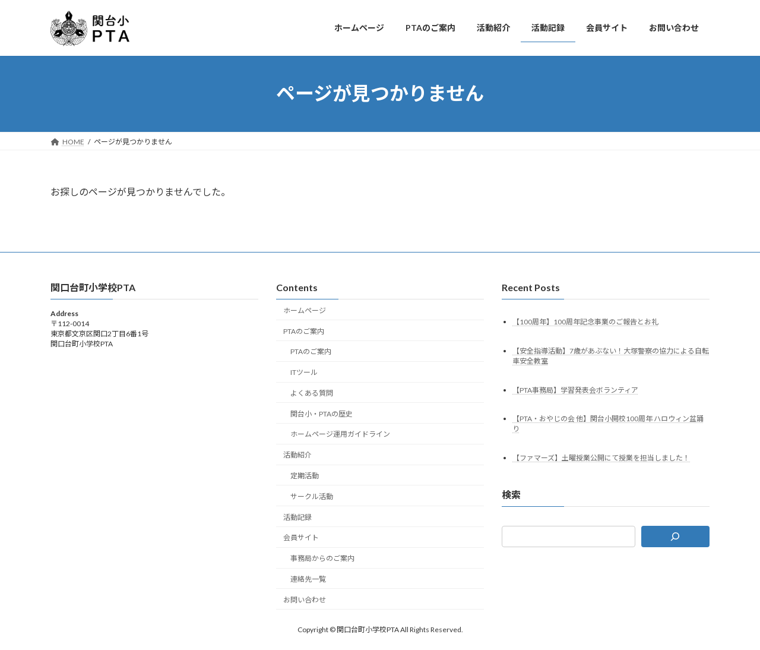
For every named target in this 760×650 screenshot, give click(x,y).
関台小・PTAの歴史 (321, 413)
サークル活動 (311, 496)
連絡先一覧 (308, 579)
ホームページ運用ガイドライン (340, 434)
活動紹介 (297, 454)
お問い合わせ (304, 599)
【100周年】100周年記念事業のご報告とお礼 (585, 321)
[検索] (675, 536)
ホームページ (304, 310)
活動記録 (297, 516)
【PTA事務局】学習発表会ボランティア (575, 389)
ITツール (304, 372)
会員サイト (301, 537)
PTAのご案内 (303, 330)
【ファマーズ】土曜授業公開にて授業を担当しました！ (601, 457)
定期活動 (304, 475)
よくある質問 (311, 393)
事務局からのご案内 (322, 558)
